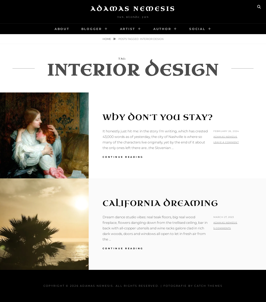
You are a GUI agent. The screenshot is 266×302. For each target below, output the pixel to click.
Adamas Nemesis (133, 9)
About (62, 29)
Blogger (91, 29)
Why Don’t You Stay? (158, 117)
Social (197, 29)
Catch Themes (208, 285)
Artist (127, 29)
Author (162, 29)
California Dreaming (160, 203)
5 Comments (222, 228)
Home (107, 38)
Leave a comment (226, 142)
